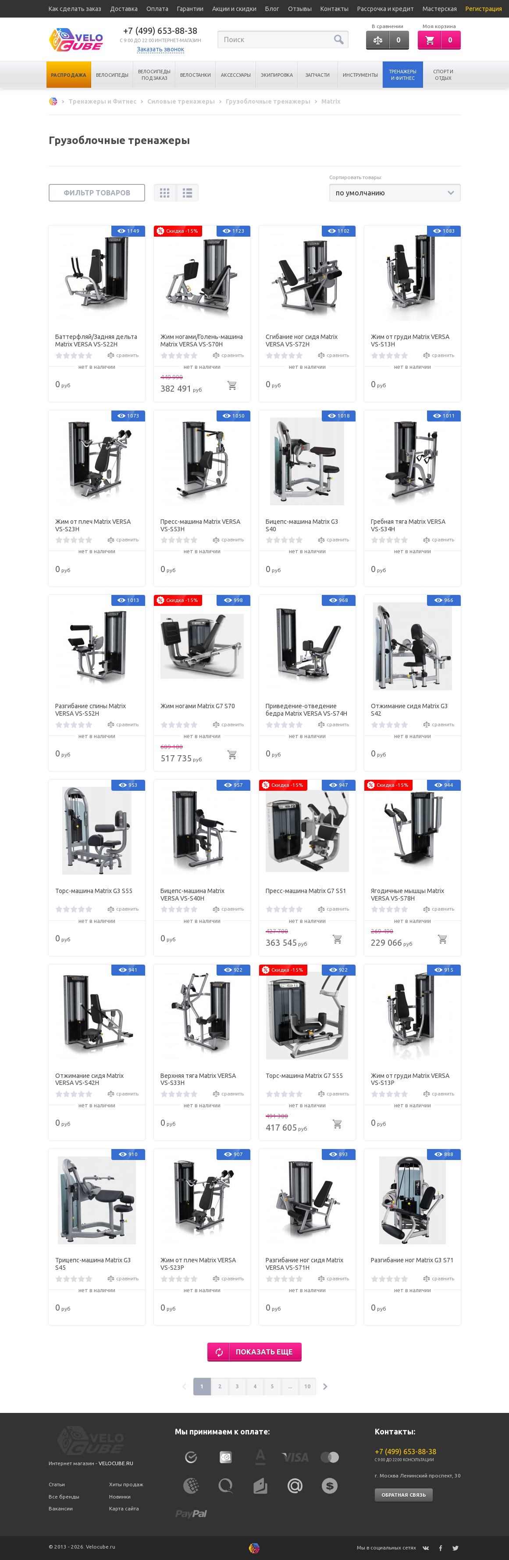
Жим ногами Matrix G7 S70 (197, 706)
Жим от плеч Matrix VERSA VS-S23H (93, 525)
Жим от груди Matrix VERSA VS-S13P (410, 1079)
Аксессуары (236, 75)
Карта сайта (124, 1508)
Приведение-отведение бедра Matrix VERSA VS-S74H (306, 710)
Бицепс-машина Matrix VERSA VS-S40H (192, 894)
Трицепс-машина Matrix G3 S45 (93, 1264)
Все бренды (64, 1496)
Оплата (157, 8)
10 (307, 1386)
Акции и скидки (234, 8)
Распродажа (68, 75)
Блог (272, 8)
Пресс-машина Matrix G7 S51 (306, 890)
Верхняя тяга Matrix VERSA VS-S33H (198, 1079)
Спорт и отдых (443, 75)
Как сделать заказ (75, 8)
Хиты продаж (126, 1484)
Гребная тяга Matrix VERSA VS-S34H (408, 525)
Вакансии (61, 1508)
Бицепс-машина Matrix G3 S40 (302, 525)
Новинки (120, 1496)
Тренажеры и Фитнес (402, 75)
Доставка (124, 8)
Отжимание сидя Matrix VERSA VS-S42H (89, 1079)
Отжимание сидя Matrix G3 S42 (409, 710)
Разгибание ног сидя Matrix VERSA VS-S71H (304, 1264)
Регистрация (484, 8)
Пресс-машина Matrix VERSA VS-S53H (200, 525)
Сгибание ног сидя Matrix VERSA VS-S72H (302, 340)
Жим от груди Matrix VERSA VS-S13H (410, 340)
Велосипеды (112, 75)
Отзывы (300, 8)
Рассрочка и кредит (385, 8)
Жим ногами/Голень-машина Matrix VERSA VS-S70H (201, 340)
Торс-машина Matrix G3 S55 (93, 890)
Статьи (57, 1484)
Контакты (334, 8)
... (290, 1386)
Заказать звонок (160, 49)
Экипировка (277, 75)
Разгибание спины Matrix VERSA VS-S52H (90, 710)
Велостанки (195, 75)
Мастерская (440, 8)
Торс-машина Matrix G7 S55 (304, 1075)
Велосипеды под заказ (154, 75)
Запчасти (318, 75)
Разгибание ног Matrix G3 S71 (412, 1260)
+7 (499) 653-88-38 (160, 30)
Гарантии (190, 8)
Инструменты (360, 75)
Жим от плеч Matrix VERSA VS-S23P (198, 1264)
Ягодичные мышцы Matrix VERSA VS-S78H (407, 894)
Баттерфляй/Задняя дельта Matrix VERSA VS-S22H (96, 340)
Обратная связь (403, 1495)
